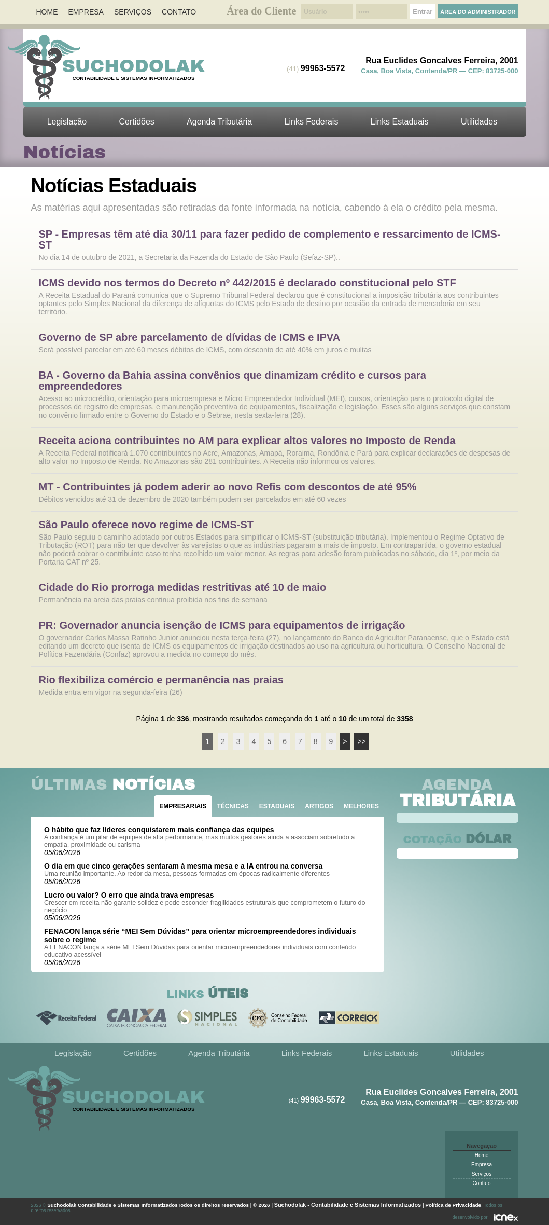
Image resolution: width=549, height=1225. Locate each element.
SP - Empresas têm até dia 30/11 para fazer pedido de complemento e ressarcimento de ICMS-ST (270, 240)
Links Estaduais (400, 121)
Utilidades (479, 121)
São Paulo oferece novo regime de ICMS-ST (146, 524)
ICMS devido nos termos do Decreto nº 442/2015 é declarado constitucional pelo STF (247, 283)
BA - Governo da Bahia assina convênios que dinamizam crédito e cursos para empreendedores (232, 381)
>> (361, 741)
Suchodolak (133, 66)
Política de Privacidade (453, 1205)
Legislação (67, 121)
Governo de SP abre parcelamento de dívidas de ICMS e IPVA (190, 337)
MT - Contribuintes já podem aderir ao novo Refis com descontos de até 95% (228, 486)
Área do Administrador (477, 12)
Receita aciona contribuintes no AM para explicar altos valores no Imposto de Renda (247, 440)
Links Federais (312, 121)
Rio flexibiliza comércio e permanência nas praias (161, 680)
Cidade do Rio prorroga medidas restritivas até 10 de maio (183, 587)
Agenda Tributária (219, 121)
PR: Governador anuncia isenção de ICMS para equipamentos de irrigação (222, 625)
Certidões (136, 121)
